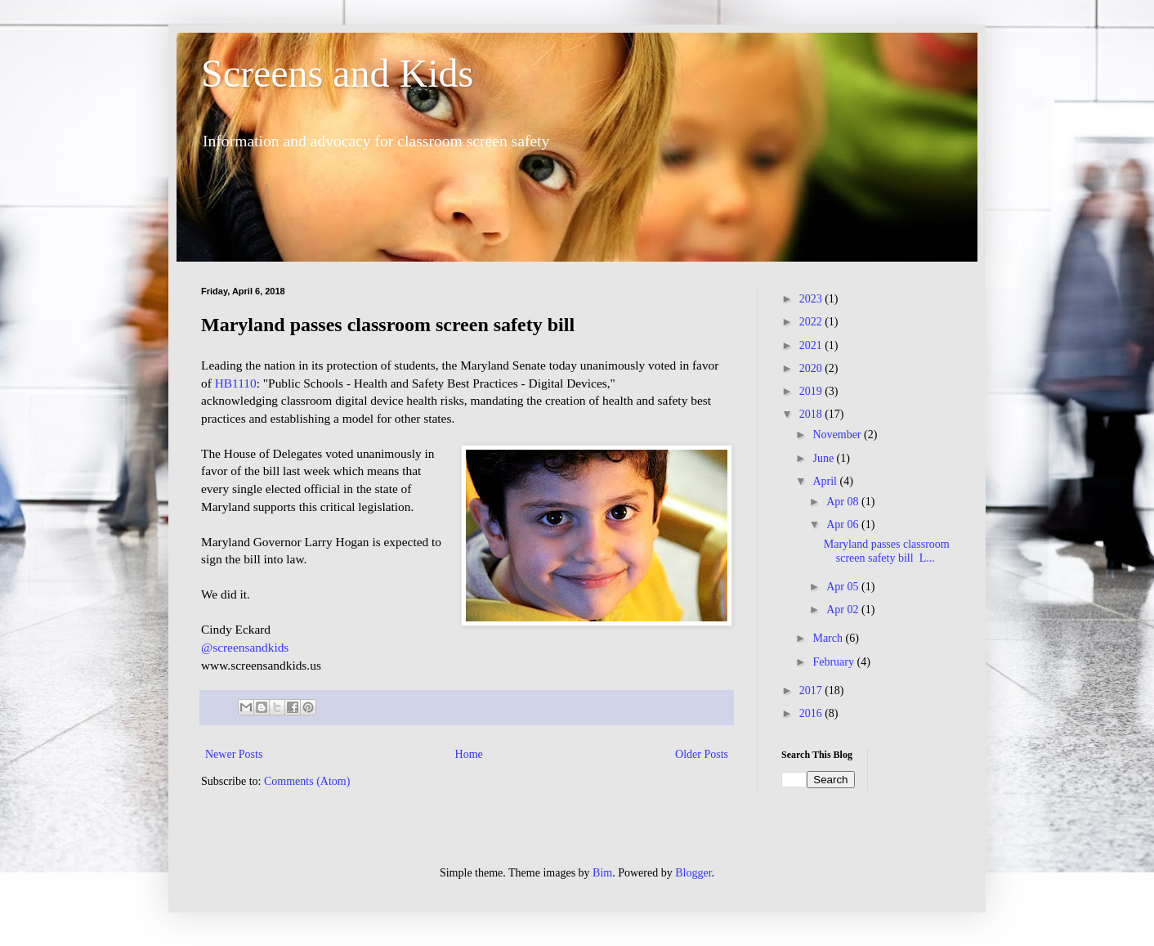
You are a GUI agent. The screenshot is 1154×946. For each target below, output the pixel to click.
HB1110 (236, 383)
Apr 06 (843, 524)
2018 (812, 414)
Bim (602, 873)
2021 (812, 345)
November (838, 434)
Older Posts (701, 754)
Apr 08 (843, 501)
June (824, 458)
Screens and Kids (337, 73)
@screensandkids (244, 647)
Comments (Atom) (307, 781)
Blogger (693, 873)
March (828, 638)
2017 (812, 690)
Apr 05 (843, 587)
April (825, 481)
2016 (812, 713)
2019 (812, 391)
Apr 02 (843, 609)
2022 (812, 322)
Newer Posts (233, 754)
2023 (812, 299)
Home (469, 754)
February (834, 662)
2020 (812, 368)
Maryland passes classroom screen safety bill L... (887, 551)
